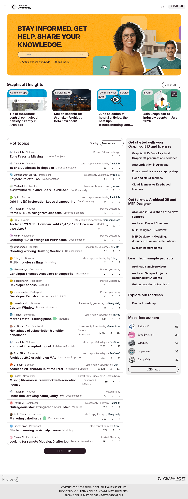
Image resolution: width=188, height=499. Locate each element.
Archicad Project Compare (150, 223)
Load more (65, 451)
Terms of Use (88, 491)
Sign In (177, 6)
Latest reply (87, 163)
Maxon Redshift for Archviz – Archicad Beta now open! (68, 117)
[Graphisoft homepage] (171, 479)
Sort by (94, 143)
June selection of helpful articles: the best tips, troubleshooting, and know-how (114, 119)
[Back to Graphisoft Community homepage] (22, 6)
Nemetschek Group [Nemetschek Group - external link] (111, 495)
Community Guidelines (113, 491)
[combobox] (53, 55)
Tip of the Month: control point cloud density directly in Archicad (23, 119)
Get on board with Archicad (150, 284)
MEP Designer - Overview (149, 230)
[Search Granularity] (79, 55)
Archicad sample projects (149, 266)
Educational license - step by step (155, 171)
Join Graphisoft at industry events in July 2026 (160, 117)
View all (171, 85)
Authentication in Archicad (150, 164)
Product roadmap (144, 303)
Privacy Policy (68, 491)
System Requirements (147, 248)
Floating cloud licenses (147, 178)
